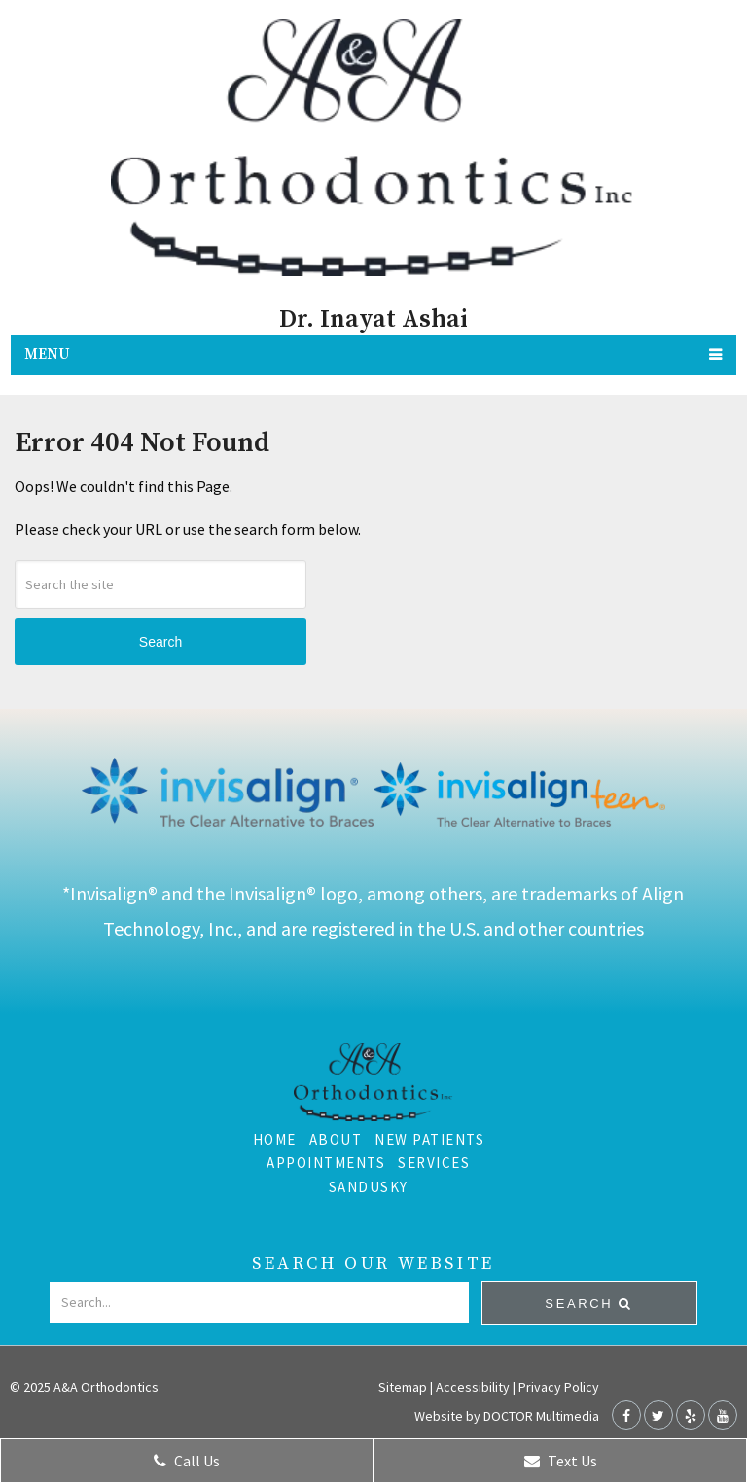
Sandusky (369, 1187)
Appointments (326, 1162)
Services (434, 1162)
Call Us (187, 1460)
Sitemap (402, 1386)
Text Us (560, 1460)
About (336, 1139)
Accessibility (473, 1386)
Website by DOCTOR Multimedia (506, 1416)
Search (160, 642)
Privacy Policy (558, 1386)
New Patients (429, 1139)
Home (275, 1139)
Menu (47, 354)
